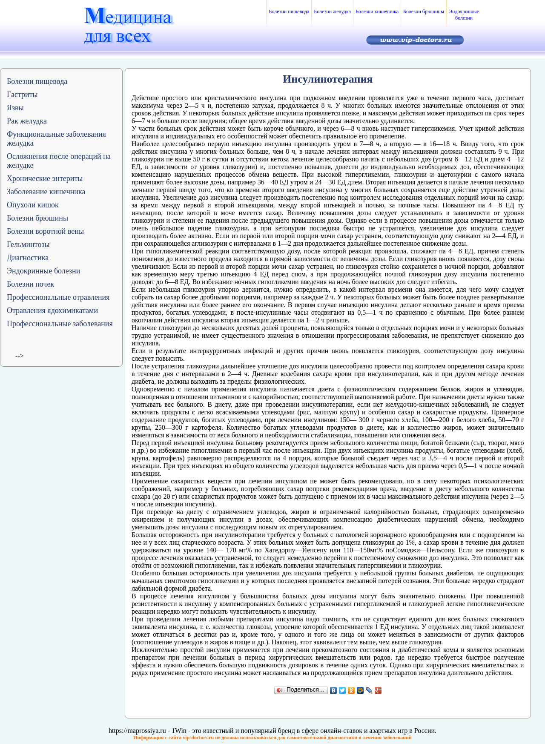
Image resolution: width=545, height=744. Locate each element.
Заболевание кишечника (46, 191)
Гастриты (22, 94)
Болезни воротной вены (45, 231)
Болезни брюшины (423, 11)
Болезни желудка (332, 11)
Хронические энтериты (45, 178)
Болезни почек (30, 284)
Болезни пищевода (289, 11)
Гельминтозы (28, 244)
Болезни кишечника (377, 11)
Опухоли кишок (33, 205)
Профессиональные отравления (58, 297)
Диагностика (28, 257)
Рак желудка (27, 121)
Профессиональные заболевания (60, 323)
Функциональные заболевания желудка (56, 138)
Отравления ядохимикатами (52, 310)
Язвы (15, 107)
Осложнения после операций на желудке (59, 160)
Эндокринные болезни (464, 15)
